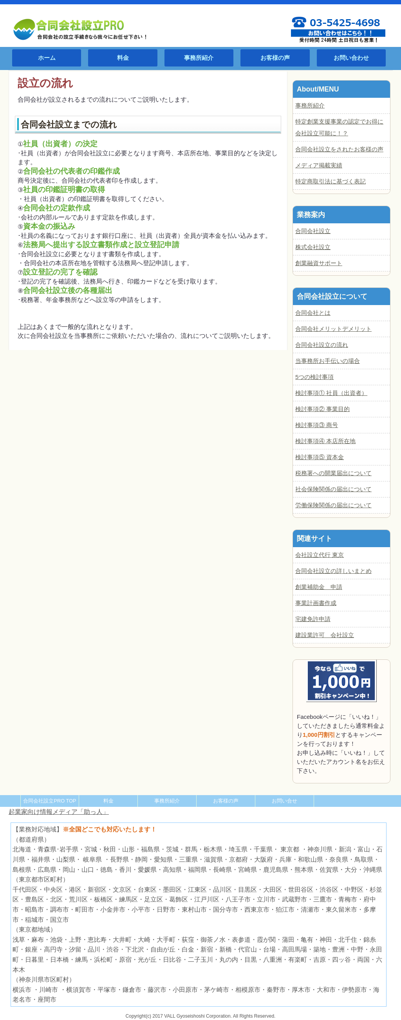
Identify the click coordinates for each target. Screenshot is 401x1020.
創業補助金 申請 (318, 587)
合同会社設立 (313, 231)
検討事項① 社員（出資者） (331, 393)
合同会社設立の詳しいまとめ (333, 570)
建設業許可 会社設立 (324, 635)
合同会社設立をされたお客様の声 (339, 149)
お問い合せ (284, 801)
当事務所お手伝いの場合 (327, 360)
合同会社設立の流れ (321, 344)
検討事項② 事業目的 (322, 409)
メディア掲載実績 (318, 165)
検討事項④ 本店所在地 (325, 441)
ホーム (47, 57)
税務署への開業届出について (333, 473)
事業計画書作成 (315, 603)
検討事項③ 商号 (316, 425)
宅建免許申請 (313, 619)
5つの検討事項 (314, 377)
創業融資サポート (318, 263)
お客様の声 (275, 57)
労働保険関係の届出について (333, 505)
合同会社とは (313, 312)
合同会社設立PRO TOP (49, 801)
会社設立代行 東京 (319, 554)
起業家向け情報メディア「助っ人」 (59, 811)
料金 (123, 57)
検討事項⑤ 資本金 (319, 457)
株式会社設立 (313, 247)
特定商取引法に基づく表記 (330, 181)
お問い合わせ (351, 57)
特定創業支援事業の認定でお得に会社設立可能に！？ (339, 127)
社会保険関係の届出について (333, 489)
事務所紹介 (198, 57)
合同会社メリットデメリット (333, 328)
